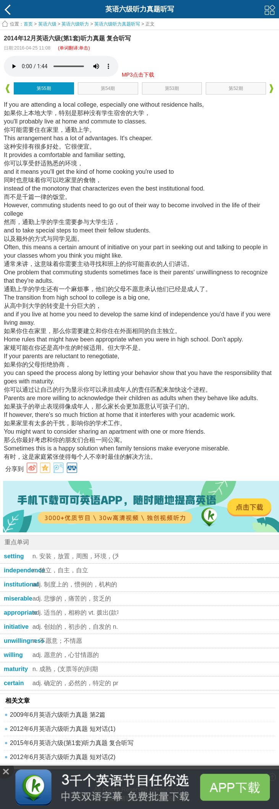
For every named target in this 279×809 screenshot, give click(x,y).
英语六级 (47, 24)
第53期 (172, 88)
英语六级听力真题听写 (117, 24)
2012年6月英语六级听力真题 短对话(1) (63, 729)
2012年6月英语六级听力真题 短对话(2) (63, 757)
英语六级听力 (75, 24)
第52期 (236, 88)
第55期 (44, 88)
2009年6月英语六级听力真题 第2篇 (57, 714)
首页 (28, 24)
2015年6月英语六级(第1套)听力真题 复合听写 (72, 743)
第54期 (108, 88)
